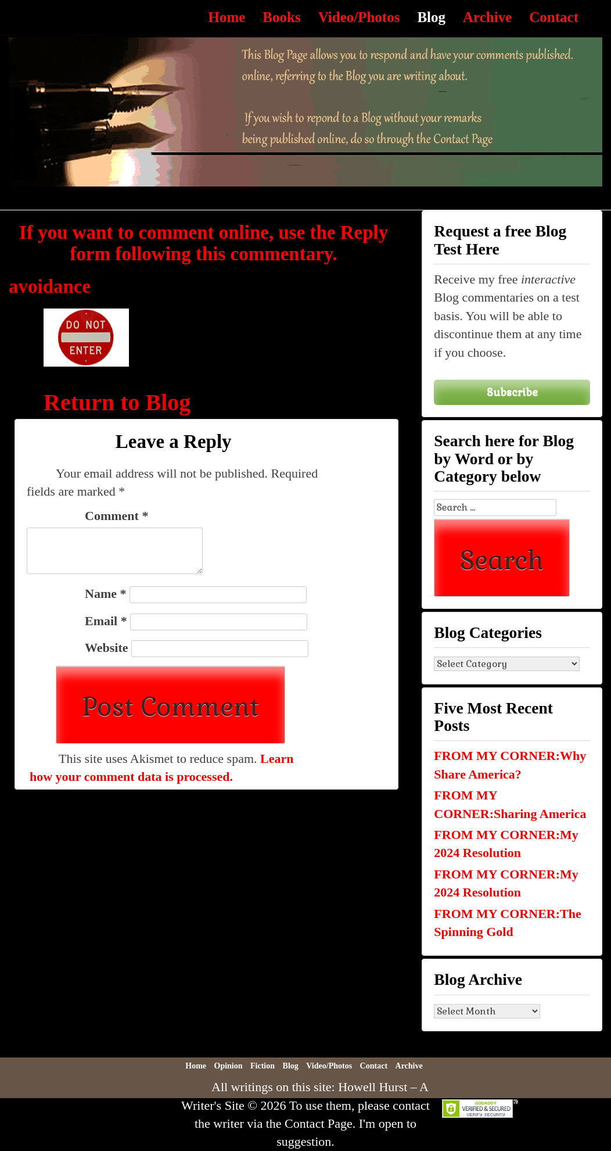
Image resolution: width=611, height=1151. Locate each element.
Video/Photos (359, 17)
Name (105, 593)
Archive (487, 17)
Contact (553, 17)
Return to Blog (117, 402)
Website (106, 647)
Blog (431, 17)
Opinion (228, 1066)
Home (226, 17)
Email (106, 621)
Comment (116, 515)
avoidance (50, 286)
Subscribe (512, 392)
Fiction (262, 1066)
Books (281, 17)
